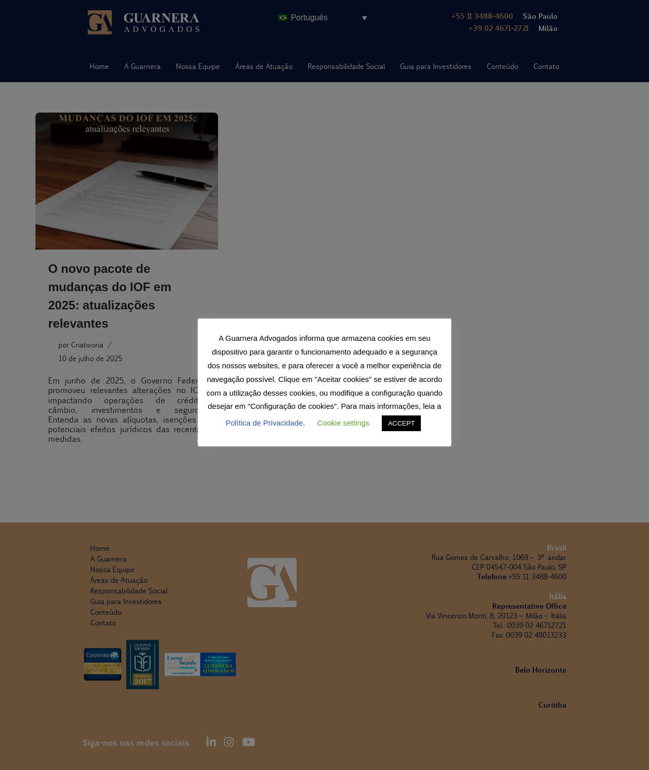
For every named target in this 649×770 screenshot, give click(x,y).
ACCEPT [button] (401, 423)
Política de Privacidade (264, 422)
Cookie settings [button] (343, 422)
